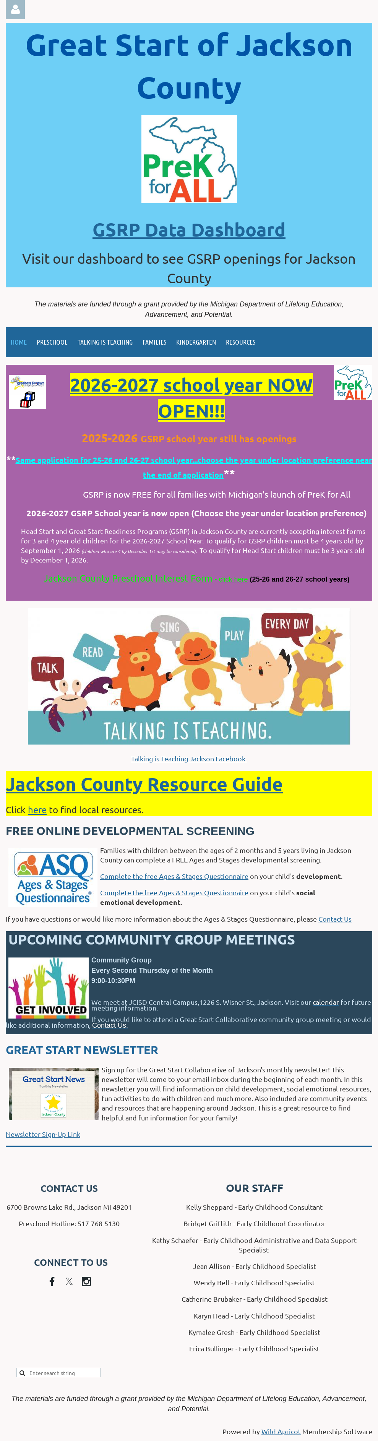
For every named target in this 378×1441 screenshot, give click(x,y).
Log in (15, 9)
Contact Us (335, 919)
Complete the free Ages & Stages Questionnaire (174, 876)
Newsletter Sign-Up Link (43, 1134)
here (37, 809)
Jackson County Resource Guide (144, 783)
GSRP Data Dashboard (189, 229)
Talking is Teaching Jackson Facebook (189, 758)
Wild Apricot (281, 1431)
